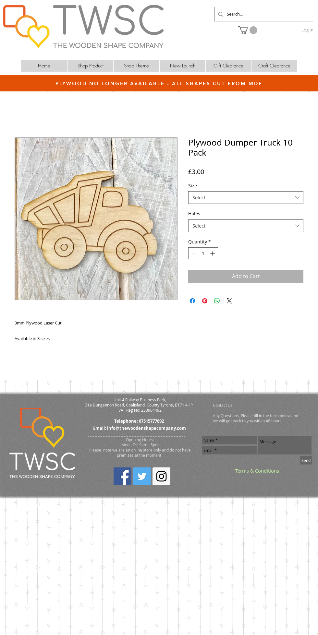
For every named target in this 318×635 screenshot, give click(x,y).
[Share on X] (229, 301)
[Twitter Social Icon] (142, 476)
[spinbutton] (203, 253)
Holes (194, 213)
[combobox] (245, 197)
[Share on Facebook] (192, 301)
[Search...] (263, 14)
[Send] (306, 460)
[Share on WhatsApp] (217, 301)
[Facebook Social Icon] (122, 476)
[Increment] (213, 253)
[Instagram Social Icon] (161, 476)
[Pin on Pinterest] (205, 301)
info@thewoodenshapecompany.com (146, 428)
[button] (247, 30)
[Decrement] (193, 253)
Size (192, 185)
